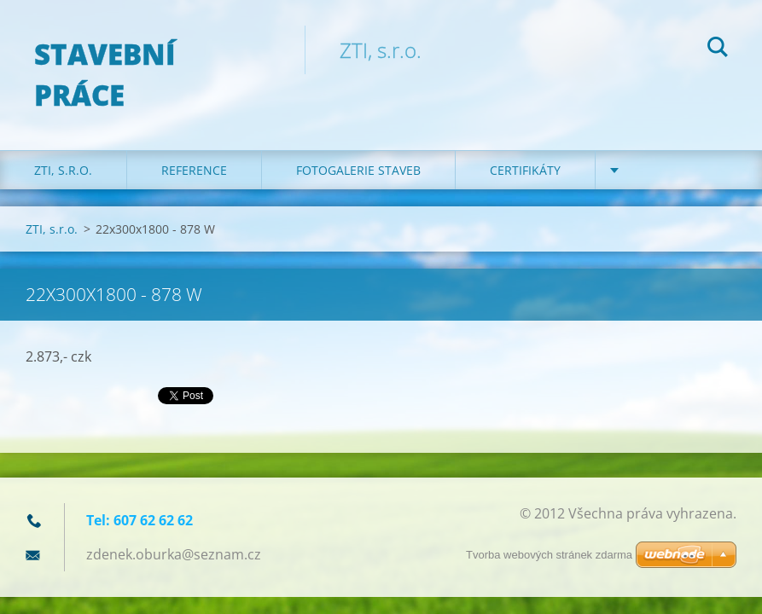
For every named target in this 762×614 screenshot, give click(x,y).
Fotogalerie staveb (358, 170)
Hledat (717, 49)
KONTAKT (657, 170)
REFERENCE (194, 170)
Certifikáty (525, 170)
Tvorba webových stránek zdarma (549, 554)
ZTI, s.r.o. (63, 170)
